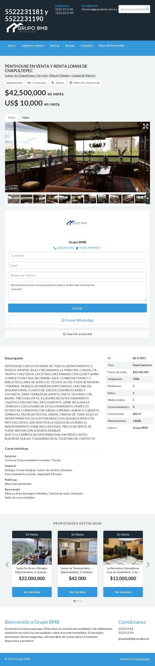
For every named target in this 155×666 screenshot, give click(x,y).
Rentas (70, 45)
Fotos (12, 117)
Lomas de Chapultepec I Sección (26, 75)
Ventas (54, 45)
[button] (5, 564)
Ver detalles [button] (32, 592)
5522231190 (65, 247)
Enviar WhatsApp (77, 320)
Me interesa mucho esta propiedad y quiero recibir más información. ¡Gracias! (77, 291)
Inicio (11, 45)
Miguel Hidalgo (59, 75)
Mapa (25, 117)
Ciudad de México (83, 75)
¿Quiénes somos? (32, 45)
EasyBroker (143, 659)
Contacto (87, 45)
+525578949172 (89, 247)
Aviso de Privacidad (111, 45)
